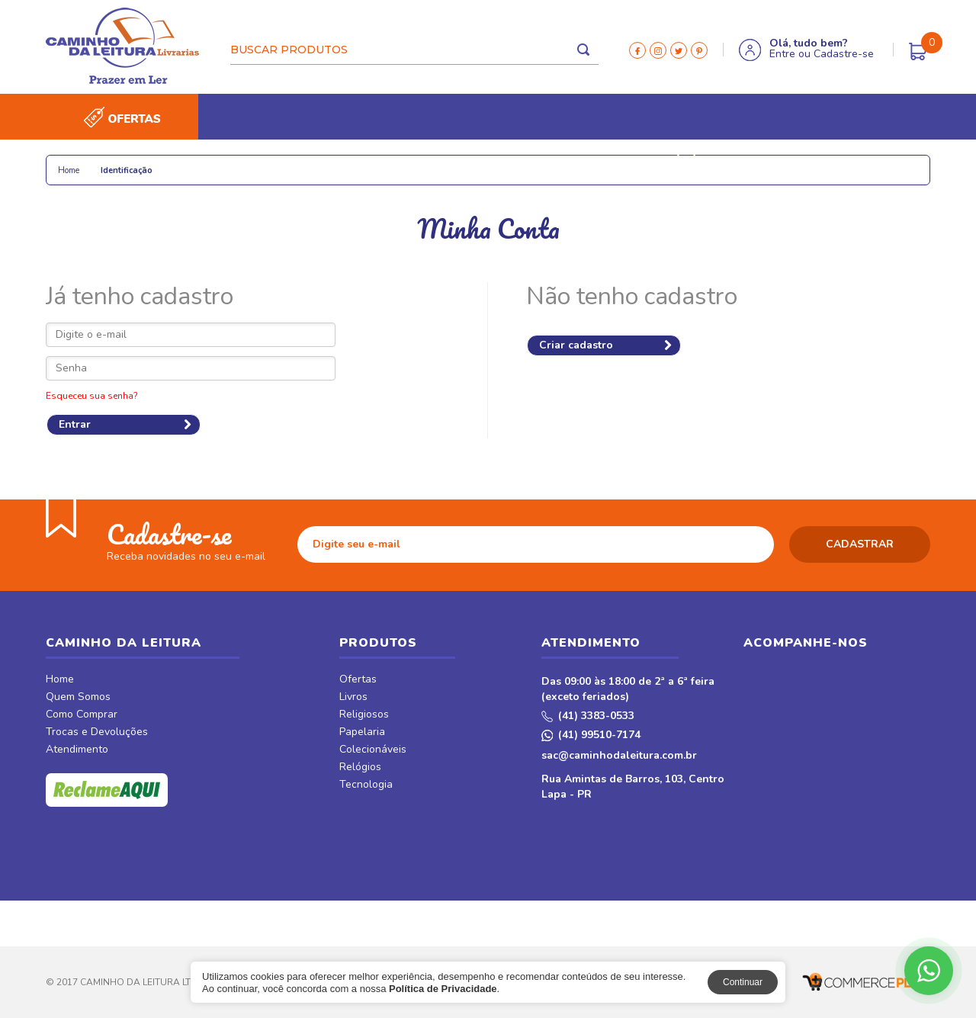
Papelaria (220, 162)
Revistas (624, 162)
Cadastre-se (844, 54)
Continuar (742, 982)
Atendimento (77, 750)
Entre (782, 54)
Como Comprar (81, 715)
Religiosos (144, 162)
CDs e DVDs (549, 162)
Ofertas (358, 680)
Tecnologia (467, 162)
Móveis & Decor (742, 162)
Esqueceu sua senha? (92, 396)
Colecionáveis (305, 162)
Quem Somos (78, 698)
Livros (75, 162)
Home (60, 680)
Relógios (390, 162)
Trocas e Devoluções (97, 733)
